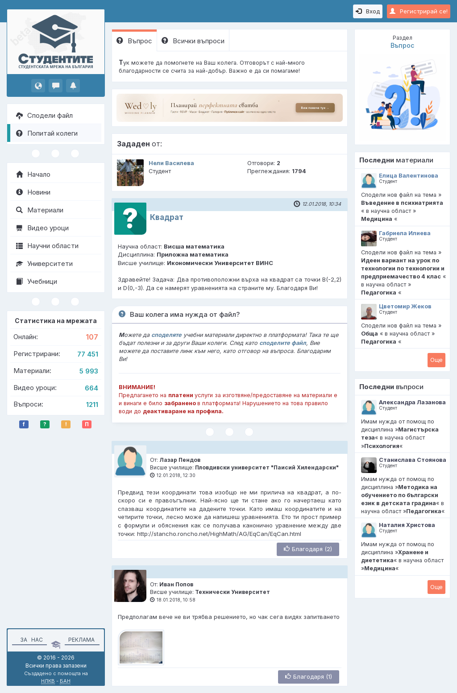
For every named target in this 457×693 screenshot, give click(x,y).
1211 (92, 404)
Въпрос (134, 41)
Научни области (47, 245)
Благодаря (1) (308, 676)
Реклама (81, 639)
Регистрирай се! (419, 11)
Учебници (36, 281)
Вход (368, 11)
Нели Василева (171, 163)
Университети (44, 263)
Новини (33, 192)
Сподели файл (44, 115)
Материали (39, 210)
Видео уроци (42, 228)
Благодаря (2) (308, 548)
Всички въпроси (193, 41)
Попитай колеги (47, 133)
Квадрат (166, 217)
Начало (33, 174)
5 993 (88, 371)
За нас (30, 639)
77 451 (87, 354)
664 (91, 388)
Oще (436, 359)
